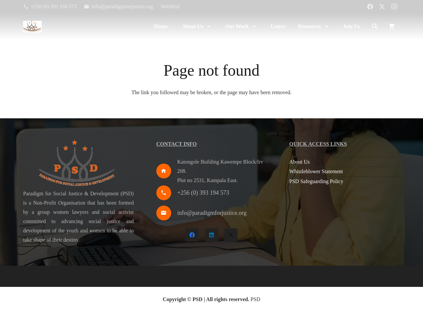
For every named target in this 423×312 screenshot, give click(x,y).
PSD (255, 299)
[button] (207, 26)
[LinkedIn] (211, 235)
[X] (382, 7)
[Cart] (392, 26)
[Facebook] (370, 7)
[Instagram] (394, 7)
